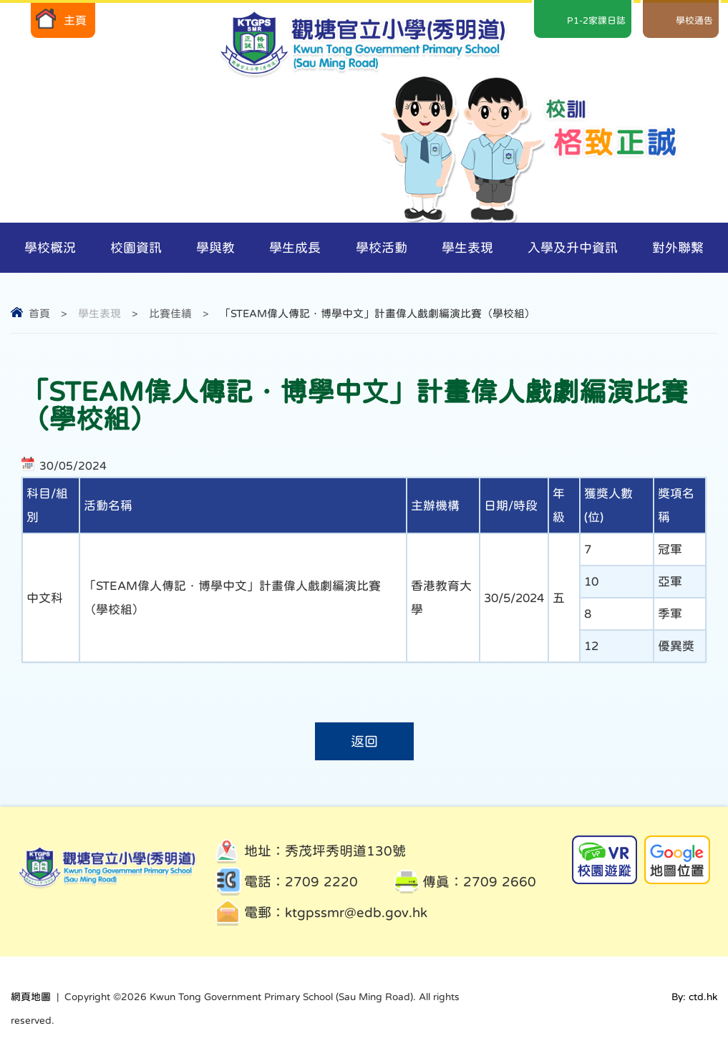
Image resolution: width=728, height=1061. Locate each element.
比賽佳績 (170, 313)
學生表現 (99, 313)
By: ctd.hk (694, 997)
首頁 (39, 313)
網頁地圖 (31, 997)
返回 (364, 741)
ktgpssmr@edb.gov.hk (356, 912)
